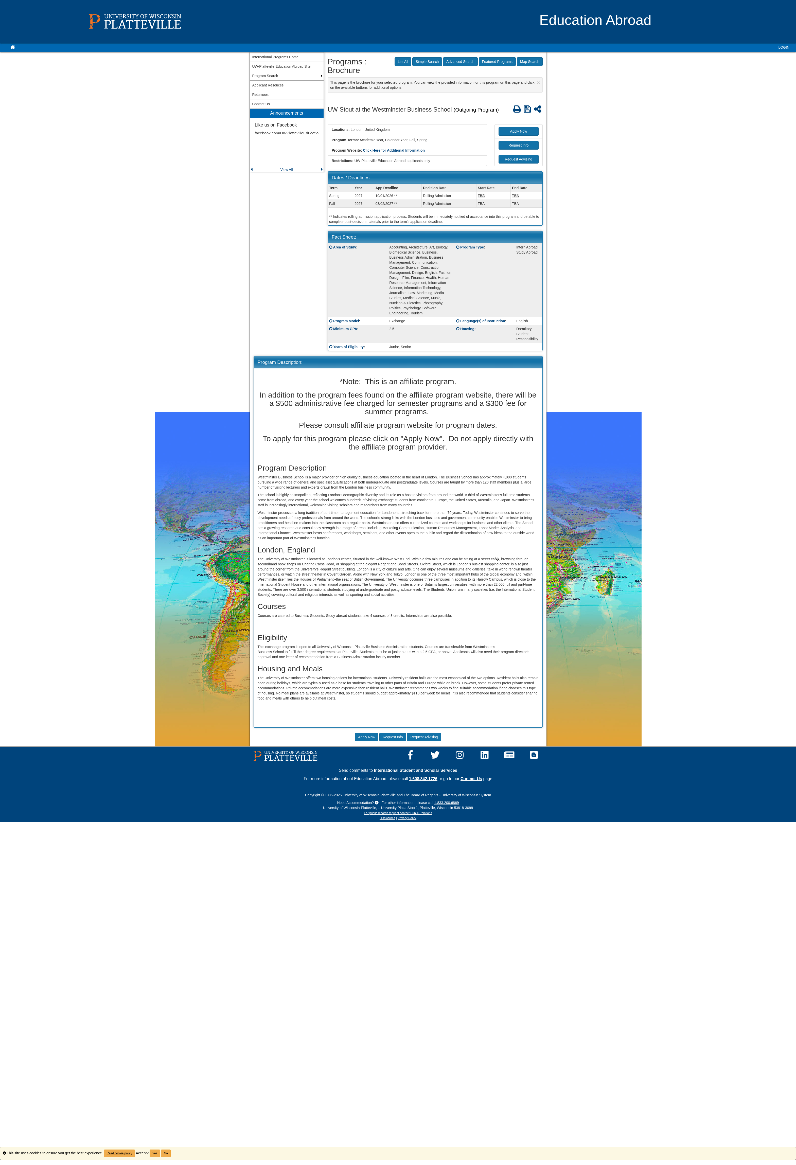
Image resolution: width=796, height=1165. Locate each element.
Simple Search (427, 62)
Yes (154, 1153)
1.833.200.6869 (446, 803)
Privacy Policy (407, 818)
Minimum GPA (345, 329)
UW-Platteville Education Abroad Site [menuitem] (281, 66)
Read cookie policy (119, 1153)
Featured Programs (497, 62)
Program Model (346, 321)
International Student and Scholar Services (415, 770)
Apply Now (518, 131)
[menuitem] (287, 140)
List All (403, 62)
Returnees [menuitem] (260, 95)
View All (286, 170)
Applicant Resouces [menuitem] (268, 85)
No (166, 1153)
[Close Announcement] (538, 82)
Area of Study (344, 247)
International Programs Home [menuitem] (275, 57)
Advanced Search (460, 62)
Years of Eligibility (348, 347)
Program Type (472, 247)
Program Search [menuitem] (265, 76)
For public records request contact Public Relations (398, 813)
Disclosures (387, 818)
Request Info (518, 145)
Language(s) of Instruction (482, 321)
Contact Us (471, 778)
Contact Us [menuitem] (261, 104)
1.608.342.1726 (423, 778)
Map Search (529, 62)
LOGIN (783, 47)
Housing (467, 329)
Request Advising (518, 159)
